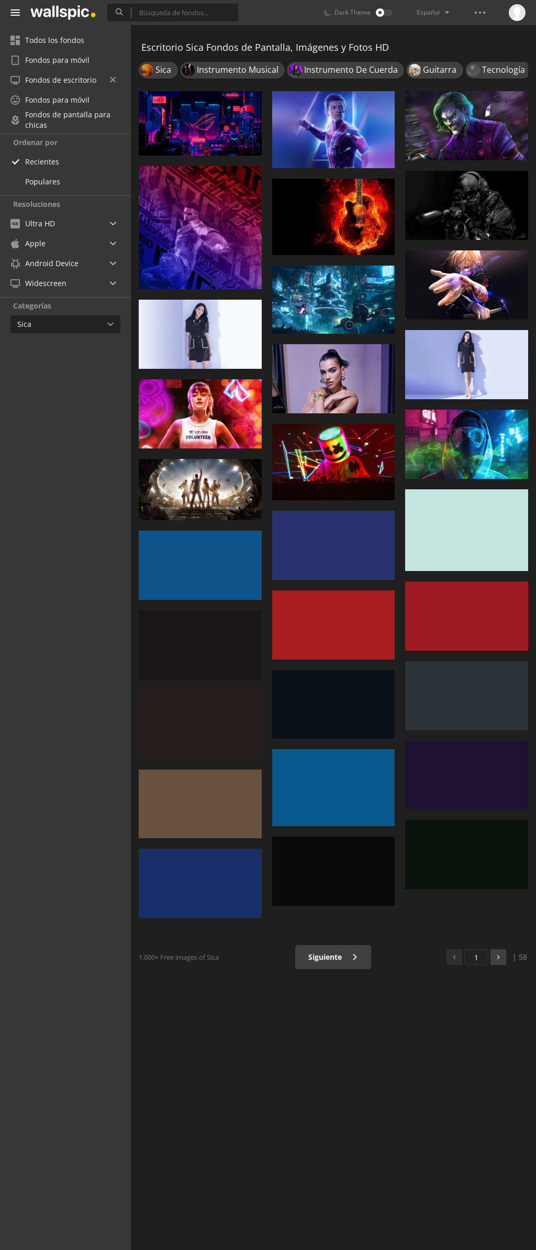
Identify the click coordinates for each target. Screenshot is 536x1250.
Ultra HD (32, 223)
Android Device (44, 263)
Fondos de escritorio (63, 80)
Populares (42, 182)
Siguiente (333, 957)
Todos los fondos (47, 40)
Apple (28, 243)
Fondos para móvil (50, 60)
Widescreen (38, 283)
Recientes (42, 162)
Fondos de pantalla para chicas (60, 120)
